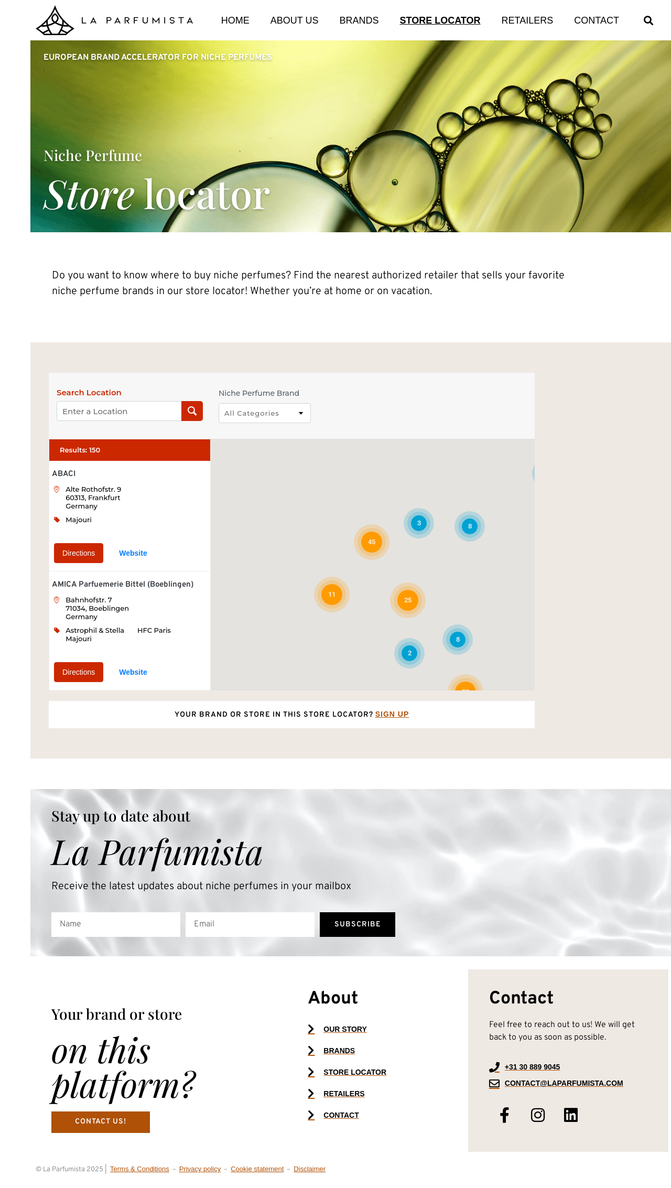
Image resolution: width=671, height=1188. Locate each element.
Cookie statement (257, 1169)
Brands (359, 20)
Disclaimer (310, 1169)
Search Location (89, 392)
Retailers (528, 20)
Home (235, 20)
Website (133, 553)
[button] (648, 20)
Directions (78, 553)
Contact (596, 20)
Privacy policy (200, 1169)
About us (294, 20)
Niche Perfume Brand (259, 393)
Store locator (440, 20)
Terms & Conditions (139, 1169)
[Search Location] (192, 411)
